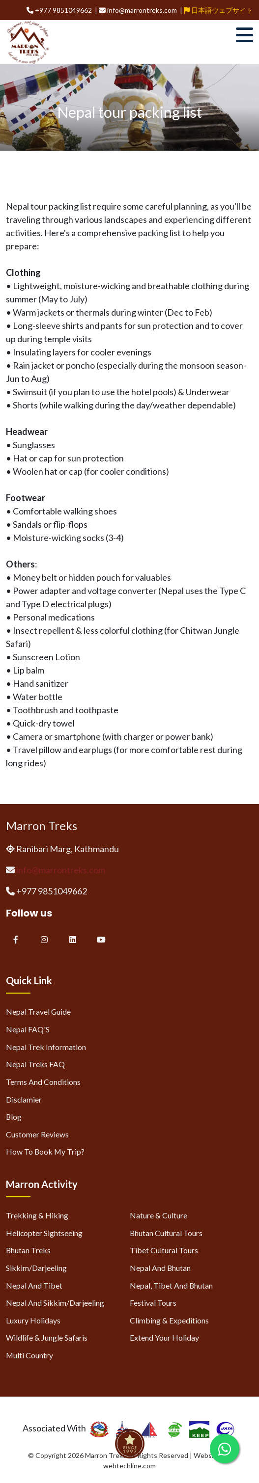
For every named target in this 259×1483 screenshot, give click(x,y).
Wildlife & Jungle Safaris (46, 1337)
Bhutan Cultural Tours (166, 1233)
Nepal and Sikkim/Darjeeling (55, 1302)
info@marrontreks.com (60, 869)
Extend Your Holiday (164, 1337)
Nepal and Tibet (34, 1285)
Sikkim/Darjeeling (36, 1267)
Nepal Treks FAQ (35, 1064)
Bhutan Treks (28, 1250)
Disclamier (24, 1099)
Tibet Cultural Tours (164, 1250)
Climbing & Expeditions (169, 1320)
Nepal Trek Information (46, 1047)
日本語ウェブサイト (218, 10)
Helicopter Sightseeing (44, 1233)
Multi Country (29, 1355)
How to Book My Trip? (45, 1151)
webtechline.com (129, 1465)
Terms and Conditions (43, 1081)
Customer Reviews (37, 1134)
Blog (14, 1116)
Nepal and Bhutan (160, 1267)
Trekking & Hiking (37, 1215)
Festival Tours (153, 1302)
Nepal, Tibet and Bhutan (171, 1285)
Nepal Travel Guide (38, 1011)
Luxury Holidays (33, 1320)
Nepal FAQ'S (28, 1029)
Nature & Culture (158, 1215)
